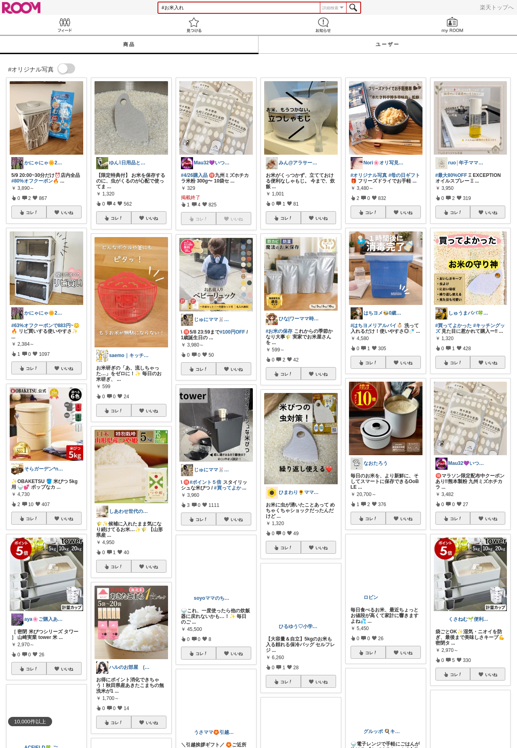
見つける (193, 25)
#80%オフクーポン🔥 (35, 181)
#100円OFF (232, 332)
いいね (67, 212)
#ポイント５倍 (205, 482)
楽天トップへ (497, 7)
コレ (32, 212)
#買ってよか (227, 488)
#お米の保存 (279, 331)
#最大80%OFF (451, 175)
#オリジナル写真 (369, 175)
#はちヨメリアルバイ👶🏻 (377, 325)
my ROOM (452, 25)
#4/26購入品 (194, 175)
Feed (64, 25)
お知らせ (323, 25)
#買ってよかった (453, 325)
